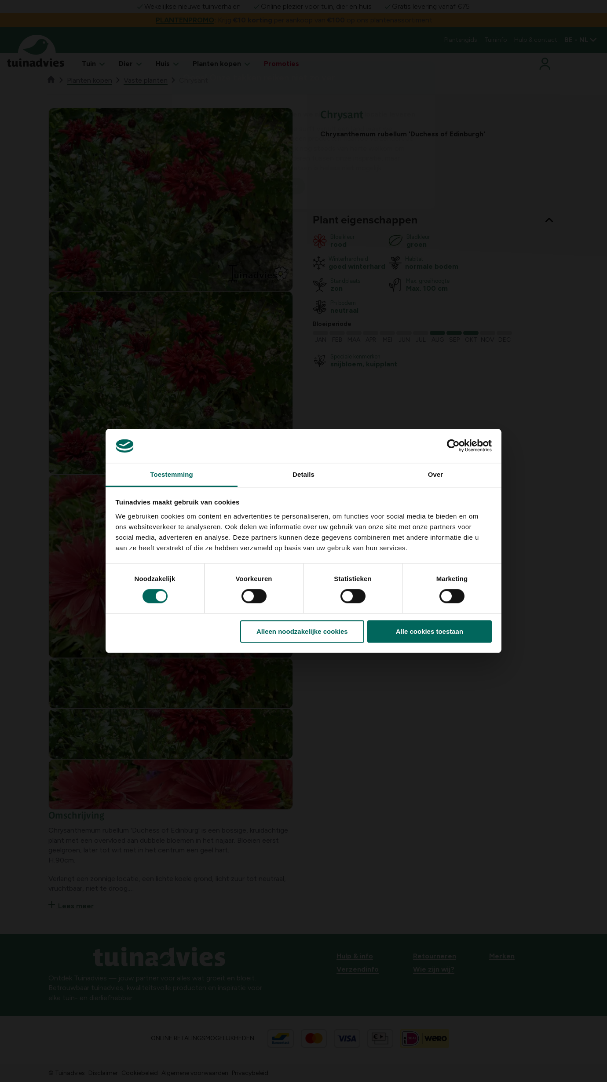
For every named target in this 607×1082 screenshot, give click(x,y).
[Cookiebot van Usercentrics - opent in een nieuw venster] (453, 446)
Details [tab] (303, 474)
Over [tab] (435, 474)
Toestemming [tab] (171, 474)
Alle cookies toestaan (429, 631)
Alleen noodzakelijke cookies (302, 631)
